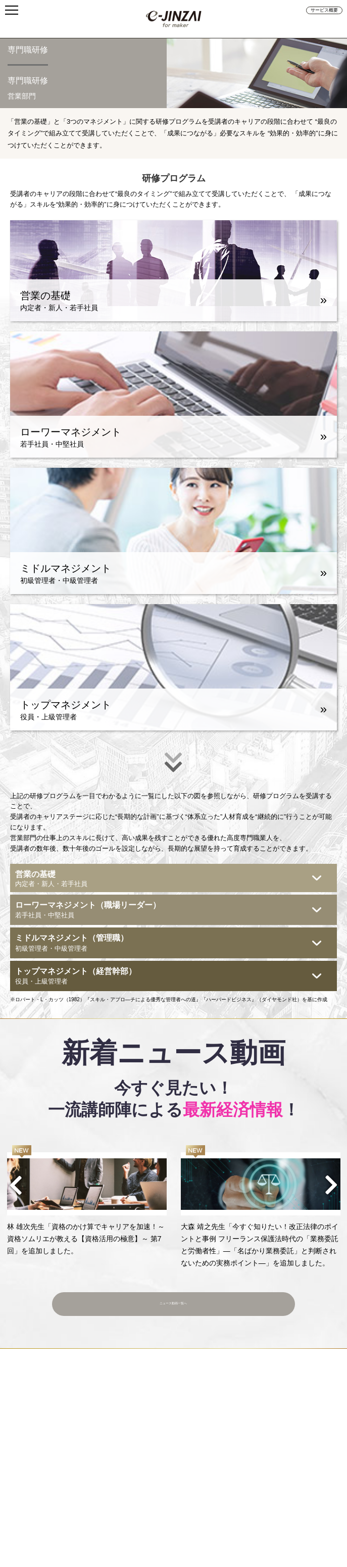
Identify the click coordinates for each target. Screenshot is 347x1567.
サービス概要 (324, 10)
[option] (87, 1201)
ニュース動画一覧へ (173, 1298)
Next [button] (330, 1185)
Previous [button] (16, 1185)
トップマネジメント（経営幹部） (167, 977)
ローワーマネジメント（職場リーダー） (167, 910)
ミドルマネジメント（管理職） (167, 943)
